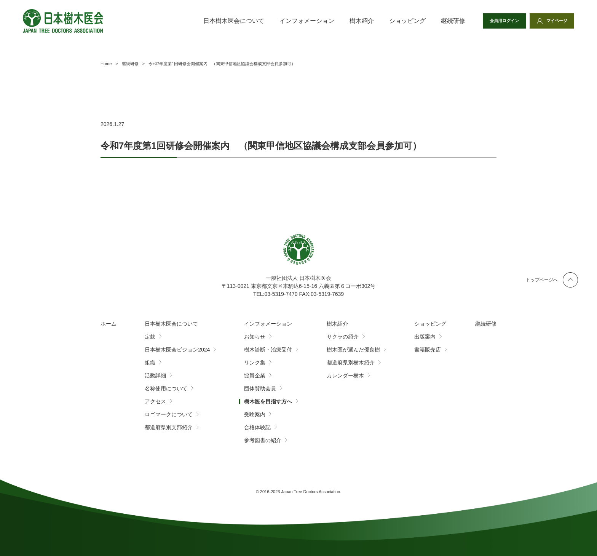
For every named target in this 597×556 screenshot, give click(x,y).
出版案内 (425, 337)
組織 (150, 362)
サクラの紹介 (343, 337)
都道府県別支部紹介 (169, 427)
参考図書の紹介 (262, 440)
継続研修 (444, 21)
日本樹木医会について (225, 21)
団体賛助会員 (260, 388)
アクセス (155, 401)
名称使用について (166, 388)
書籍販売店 (427, 350)
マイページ (555, 21)
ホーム (109, 324)
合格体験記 (257, 427)
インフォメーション (298, 21)
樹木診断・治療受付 (268, 350)
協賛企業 (254, 375)
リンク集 (254, 362)
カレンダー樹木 (345, 375)
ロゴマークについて (169, 414)
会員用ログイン (499, 21)
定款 (150, 337)
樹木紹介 (353, 21)
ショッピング (398, 21)
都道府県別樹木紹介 (351, 362)
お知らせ (254, 337)
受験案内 (254, 414)
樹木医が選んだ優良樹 (353, 350)
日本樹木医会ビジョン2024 (177, 350)
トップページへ (542, 280)
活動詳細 (155, 375)
